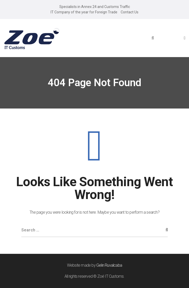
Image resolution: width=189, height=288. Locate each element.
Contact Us (129, 12)
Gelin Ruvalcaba (109, 265)
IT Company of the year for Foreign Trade (84, 12)
